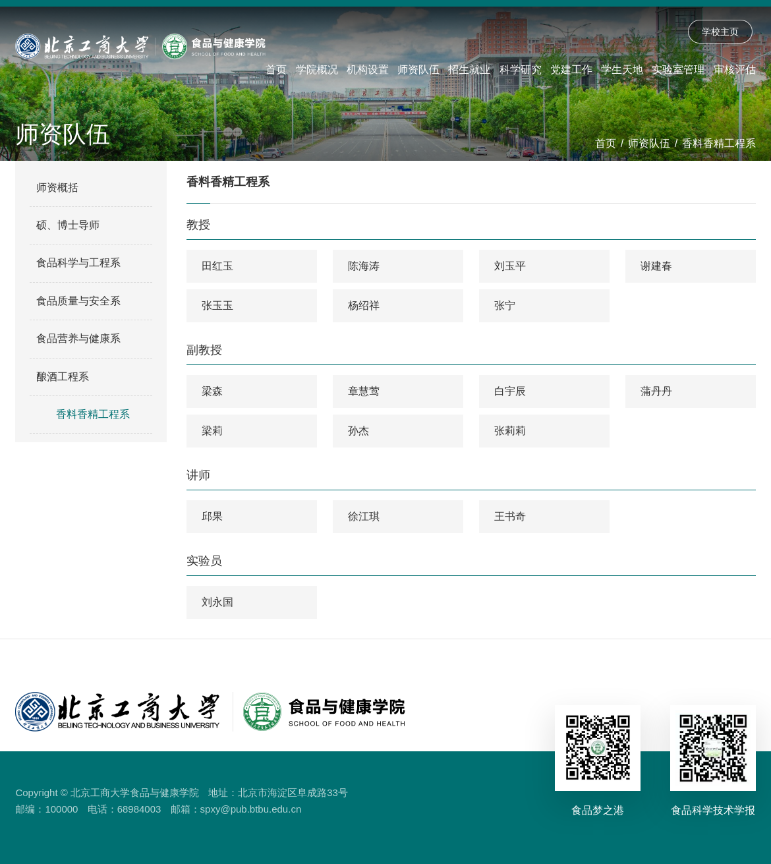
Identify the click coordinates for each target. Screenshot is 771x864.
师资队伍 (418, 69)
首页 (276, 69)
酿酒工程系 (62, 376)
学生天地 (622, 69)
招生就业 (469, 69)
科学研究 (521, 69)
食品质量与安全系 (78, 300)
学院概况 (317, 69)
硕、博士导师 (68, 225)
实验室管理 (678, 69)
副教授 (204, 350)
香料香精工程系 (719, 143)
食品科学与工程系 (78, 262)
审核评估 (735, 69)
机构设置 (368, 69)
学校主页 (720, 31)
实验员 (204, 560)
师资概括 (57, 187)
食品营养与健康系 (78, 338)
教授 (198, 224)
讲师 (198, 475)
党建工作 (571, 69)
